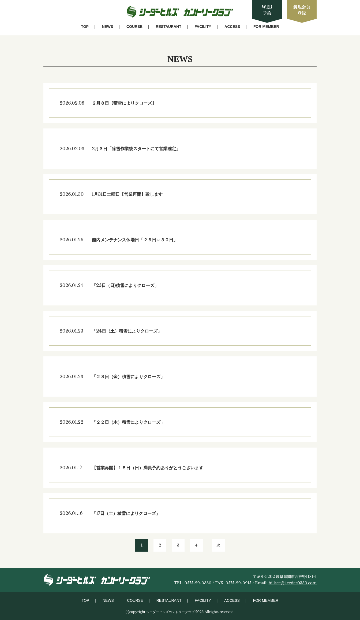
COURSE (134, 26)
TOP (85, 26)
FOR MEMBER (266, 26)
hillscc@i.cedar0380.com (293, 583)
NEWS (107, 26)
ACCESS (232, 26)
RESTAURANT (168, 26)
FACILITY (202, 26)
